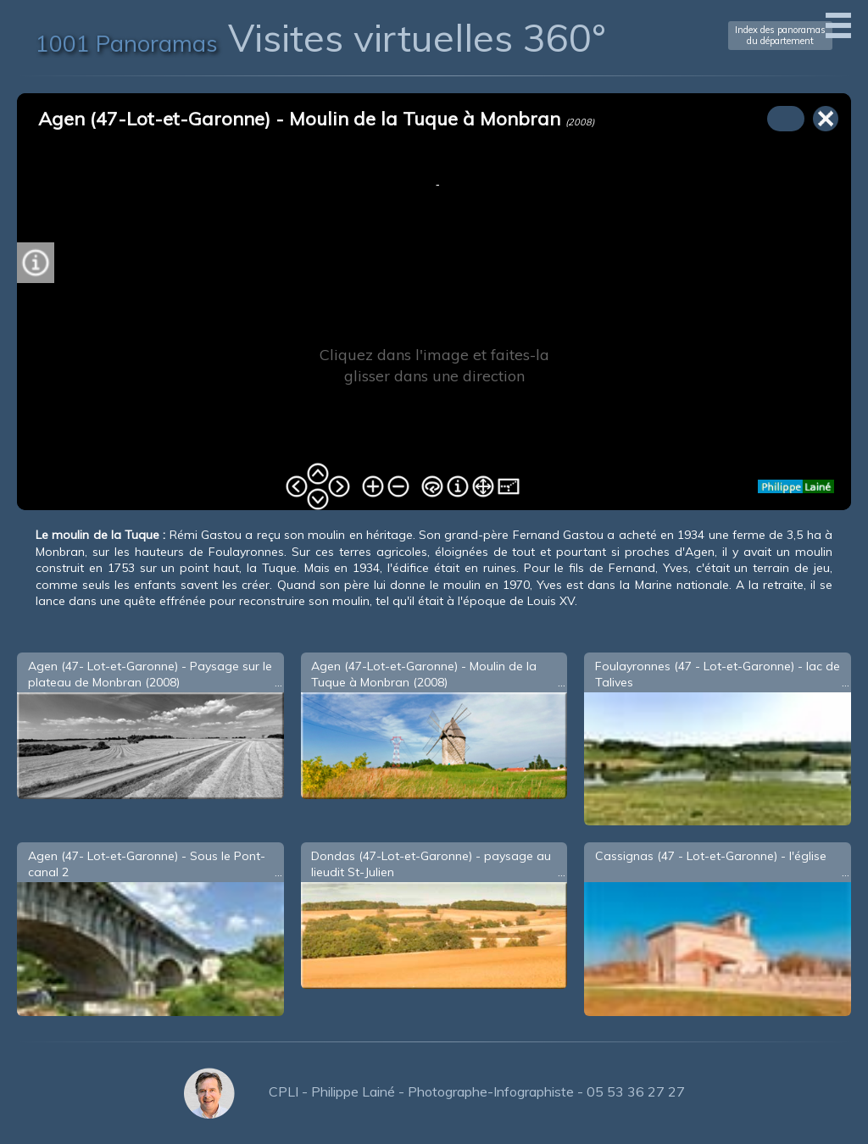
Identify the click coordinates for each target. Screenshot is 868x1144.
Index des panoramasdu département (780, 35)
